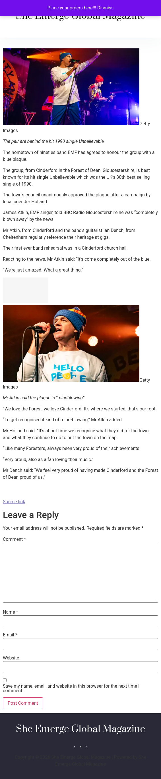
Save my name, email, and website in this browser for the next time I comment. (71, 688)
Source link (14, 501)
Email (10, 635)
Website (11, 658)
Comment (14, 539)
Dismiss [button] (105, 8)
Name (10, 612)
